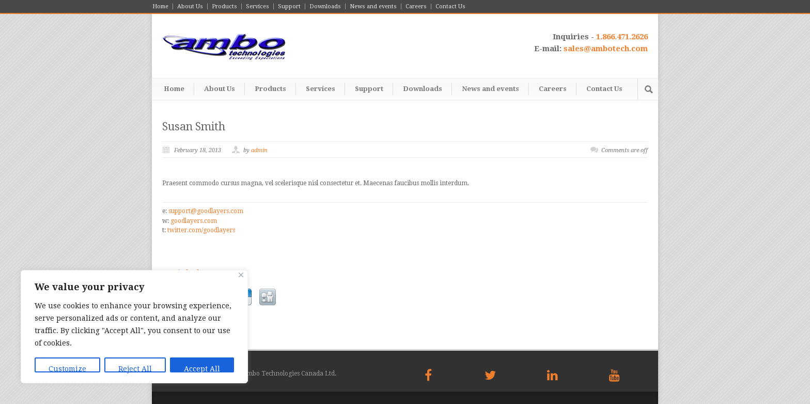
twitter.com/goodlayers (201, 230)
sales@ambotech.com (606, 48)
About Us (190, 6)
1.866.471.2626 (622, 36)
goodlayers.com (193, 221)
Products (224, 6)
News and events (373, 6)
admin (259, 150)
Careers (416, 6)
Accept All (202, 368)
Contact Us (450, 6)
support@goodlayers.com (205, 211)
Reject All (135, 368)
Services (257, 6)
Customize (67, 368)
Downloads (325, 6)
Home (160, 6)
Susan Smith (193, 126)
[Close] (241, 275)
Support (289, 6)
